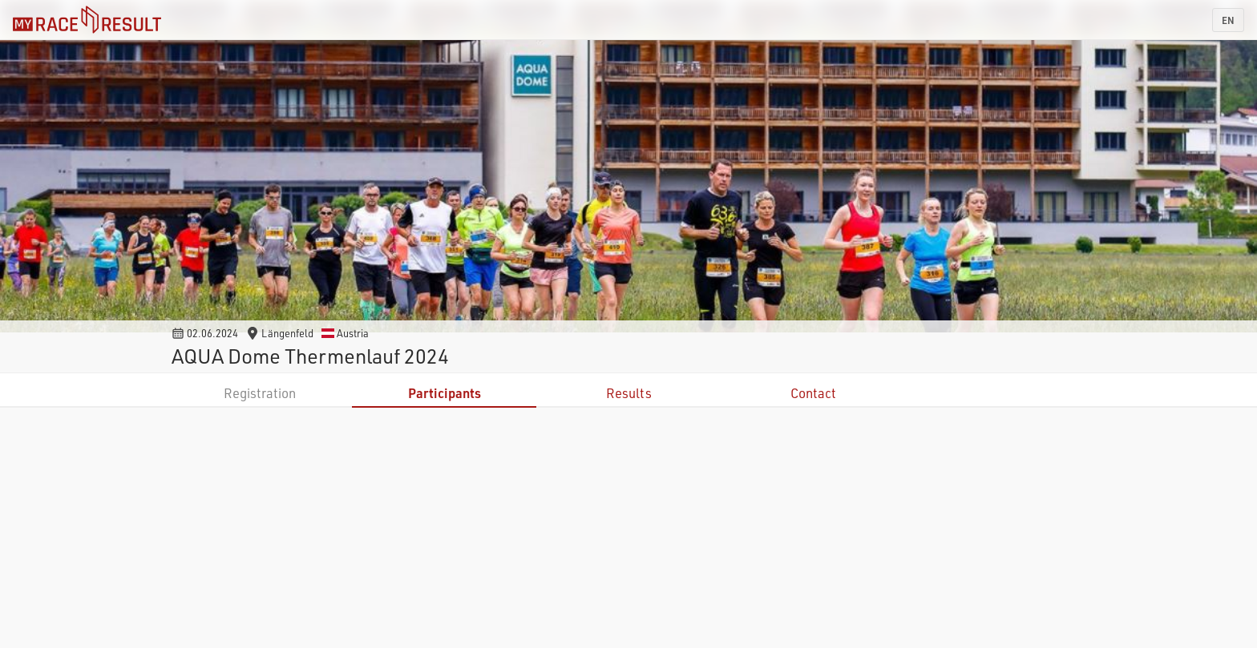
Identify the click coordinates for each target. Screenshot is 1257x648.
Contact (813, 392)
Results (629, 392)
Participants (444, 392)
